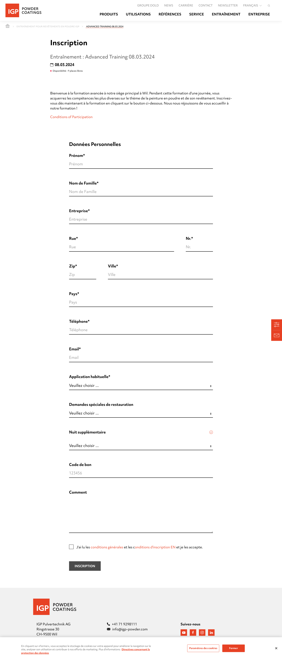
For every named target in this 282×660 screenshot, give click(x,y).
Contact (206, 5)
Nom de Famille (83, 183)
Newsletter (228, 5)
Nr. (188, 238)
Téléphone (78, 321)
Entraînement (226, 14)
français (252, 5)
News (168, 5)
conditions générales (107, 547)
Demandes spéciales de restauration (101, 404)
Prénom (76, 155)
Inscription (85, 566)
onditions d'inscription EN (155, 547)
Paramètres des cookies (203, 649)
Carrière (186, 5)
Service (196, 14)
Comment (78, 492)
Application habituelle (88, 376)
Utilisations (138, 14)
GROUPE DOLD (148, 5)
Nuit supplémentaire (87, 432)
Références (170, 14)
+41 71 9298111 (122, 624)
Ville (112, 266)
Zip (72, 266)
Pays (73, 293)
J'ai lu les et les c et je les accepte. (136, 547)
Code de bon (80, 464)
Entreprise (259, 14)
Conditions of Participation (71, 117)
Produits (109, 14)
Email (74, 349)
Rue (72, 238)
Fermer (233, 649)
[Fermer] (276, 650)
